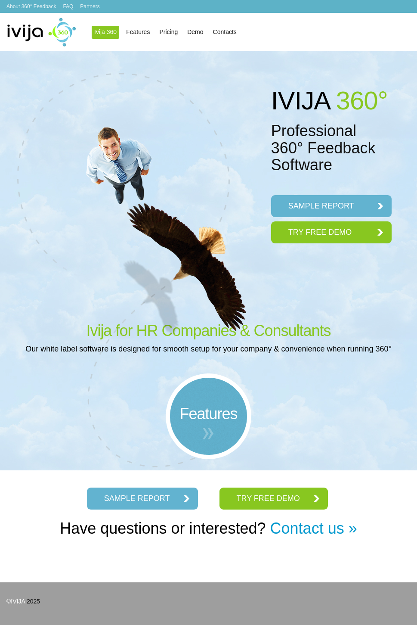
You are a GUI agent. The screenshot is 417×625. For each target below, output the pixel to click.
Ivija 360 (41, 32)
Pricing (168, 31)
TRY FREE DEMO (320, 232)
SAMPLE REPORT (321, 206)
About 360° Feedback (31, 6)
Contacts (225, 31)
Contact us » (313, 528)
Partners (89, 6)
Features (138, 31)
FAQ (68, 6)
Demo (195, 31)
